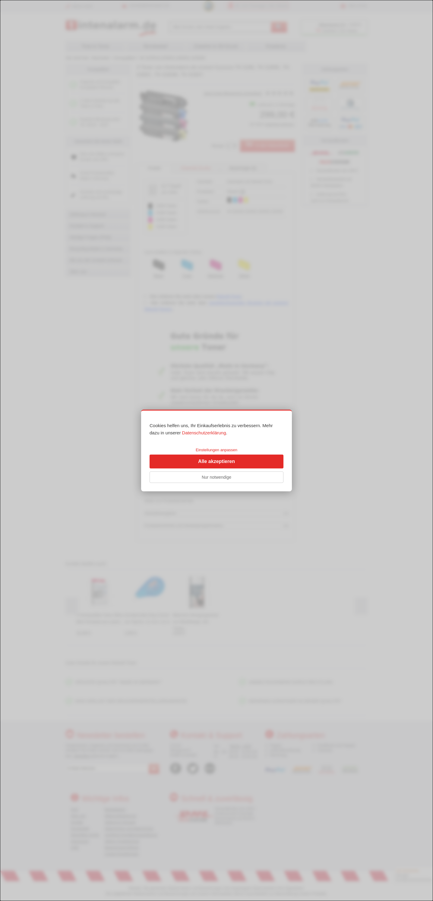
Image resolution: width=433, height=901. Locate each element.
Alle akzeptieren (216, 461)
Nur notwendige (216, 477)
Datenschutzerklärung (204, 432)
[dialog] (216, 450)
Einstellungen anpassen (216, 450)
